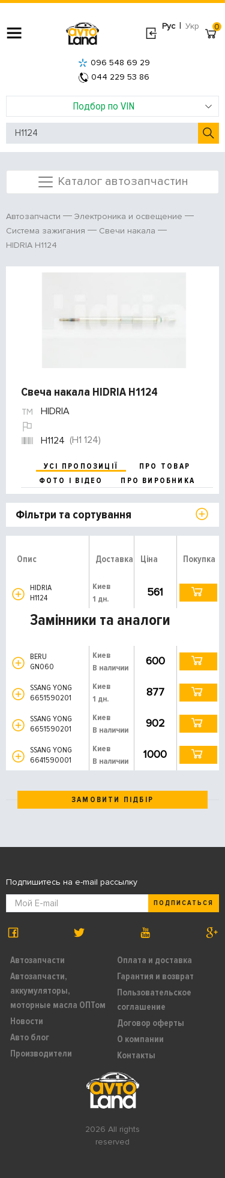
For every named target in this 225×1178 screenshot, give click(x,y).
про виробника (158, 480)
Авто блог (29, 1037)
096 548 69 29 (114, 62)
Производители (41, 1053)
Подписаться (184, 902)
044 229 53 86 (114, 77)
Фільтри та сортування (73, 515)
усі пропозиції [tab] (81, 466)
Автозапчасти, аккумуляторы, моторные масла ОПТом (58, 990)
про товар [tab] (164, 466)
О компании (140, 1039)
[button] (18, 594)
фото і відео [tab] (71, 480)
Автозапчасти (37, 960)
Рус (168, 26)
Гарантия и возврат (155, 976)
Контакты (136, 1055)
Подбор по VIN (142, 106)
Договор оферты (150, 1023)
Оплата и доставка (154, 960)
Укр (192, 26)
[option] (114, 320)
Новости (26, 1021)
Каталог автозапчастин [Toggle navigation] (112, 182)
